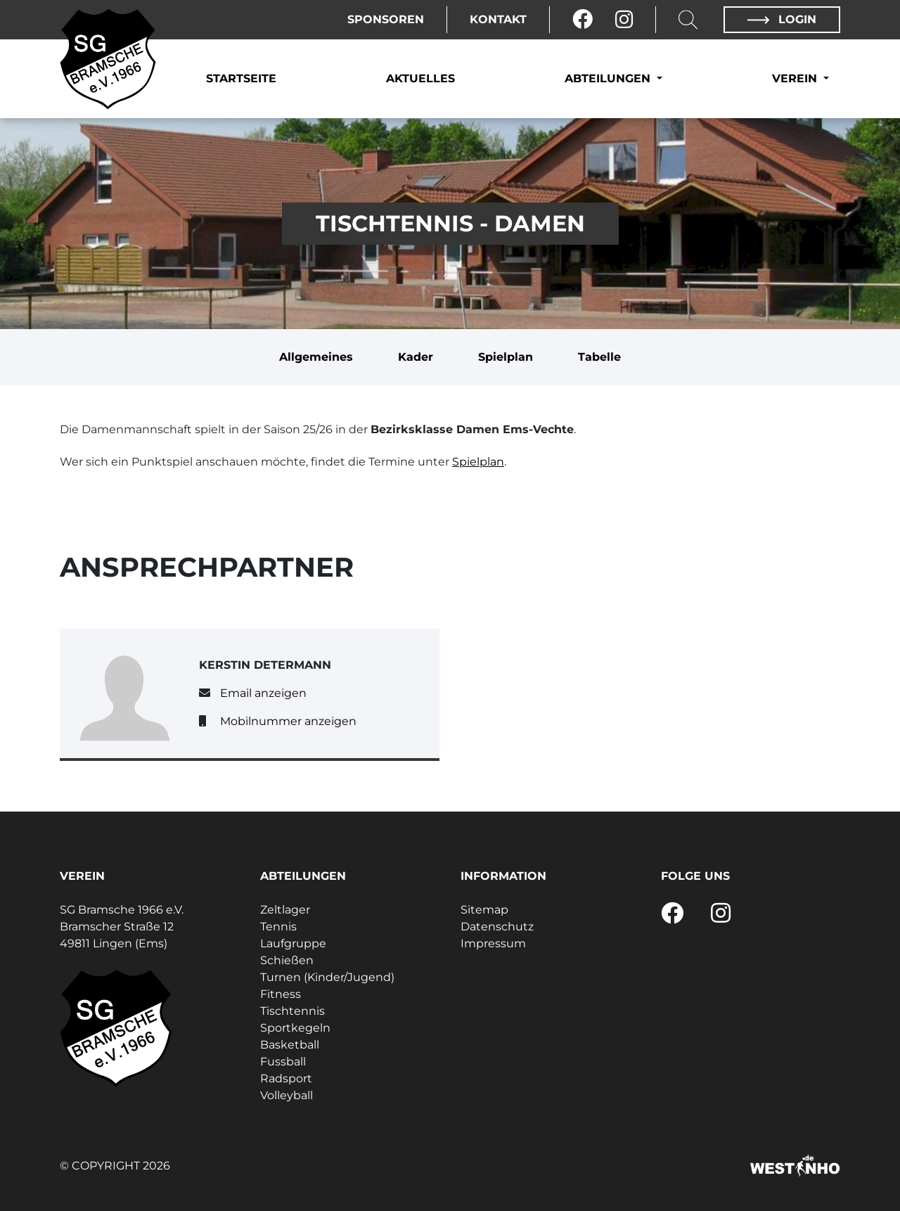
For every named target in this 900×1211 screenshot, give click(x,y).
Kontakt (498, 19)
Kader (415, 357)
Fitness (280, 994)
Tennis (278, 926)
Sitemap (484, 909)
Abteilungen (609, 78)
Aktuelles (420, 78)
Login (781, 19)
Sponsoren (385, 19)
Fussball (283, 1061)
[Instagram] (624, 19)
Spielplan (505, 357)
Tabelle (599, 357)
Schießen (287, 960)
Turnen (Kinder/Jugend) (327, 977)
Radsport (286, 1078)
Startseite (241, 78)
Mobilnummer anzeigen (288, 721)
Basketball (289, 1044)
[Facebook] (582, 19)
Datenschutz (497, 926)
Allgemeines (316, 357)
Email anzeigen (263, 693)
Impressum (493, 943)
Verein (796, 78)
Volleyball (286, 1095)
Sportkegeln (295, 1027)
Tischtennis (292, 1011)
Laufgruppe (293, 943)
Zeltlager (285, 909)
